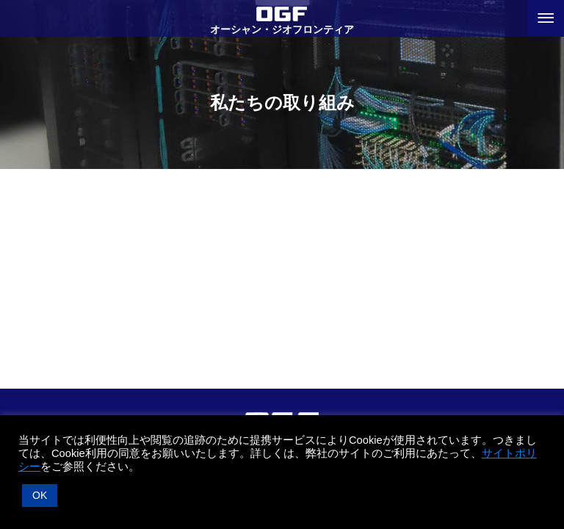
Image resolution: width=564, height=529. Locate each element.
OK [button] (39, 495)
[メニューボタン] (545, 18)
